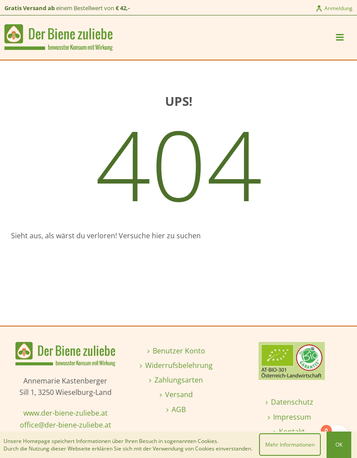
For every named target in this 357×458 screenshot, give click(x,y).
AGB (176, 409)
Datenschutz (289, 402)
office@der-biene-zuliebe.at (65, 425)
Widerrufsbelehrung (176, 365)
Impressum (289, 417)
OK (338, 444)
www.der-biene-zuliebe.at (65, 413)
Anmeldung (334, 8)
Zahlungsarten (176, 380)
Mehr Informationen (290, 444)
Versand (176, 394)
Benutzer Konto (176, 351)
